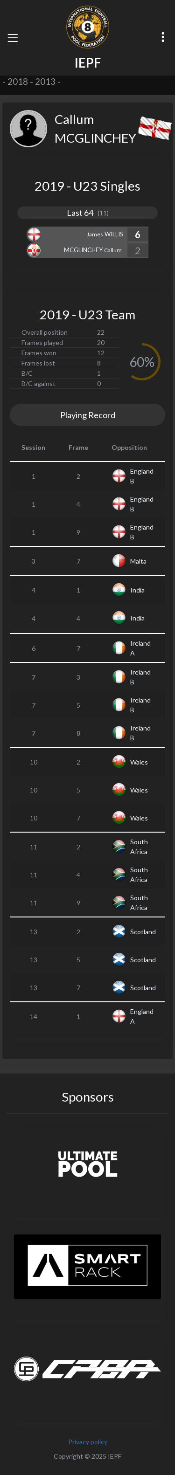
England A (142, 1016)
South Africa (139, 846)
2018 (17, 81)
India (137, 590)
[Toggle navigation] (12, 38)
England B (142, 476)
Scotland (143, 932)
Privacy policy (87, 1442)
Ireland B (140, 677)
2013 (45, 81)
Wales (139, 762)
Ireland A (140, 648)
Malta (138, 561)
